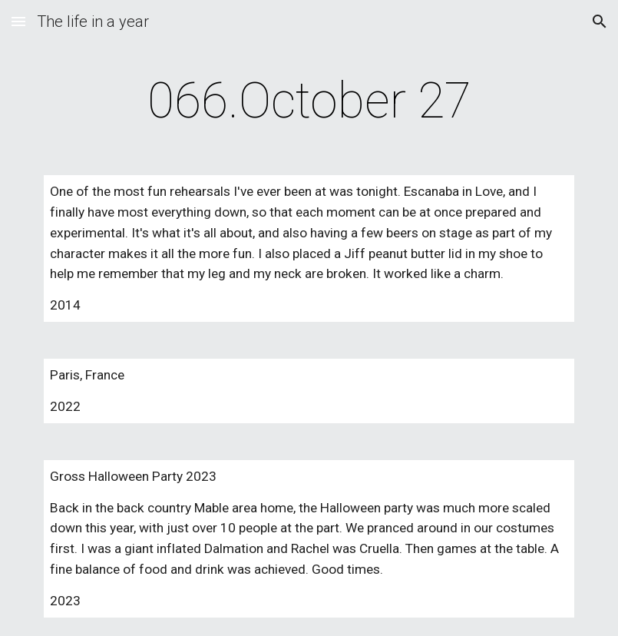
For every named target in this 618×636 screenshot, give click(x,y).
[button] (18, 21)
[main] (309, 101)
